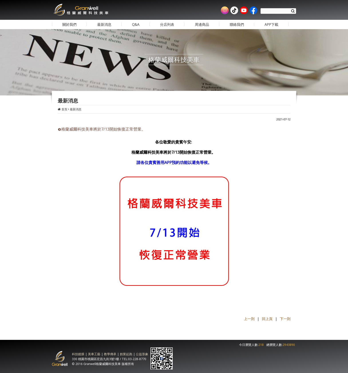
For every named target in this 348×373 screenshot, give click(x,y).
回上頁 (267, 318)
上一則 (249, 318)
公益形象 (142, 354)
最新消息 (75, 109)
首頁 (64, 109)
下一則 (285, 318)
